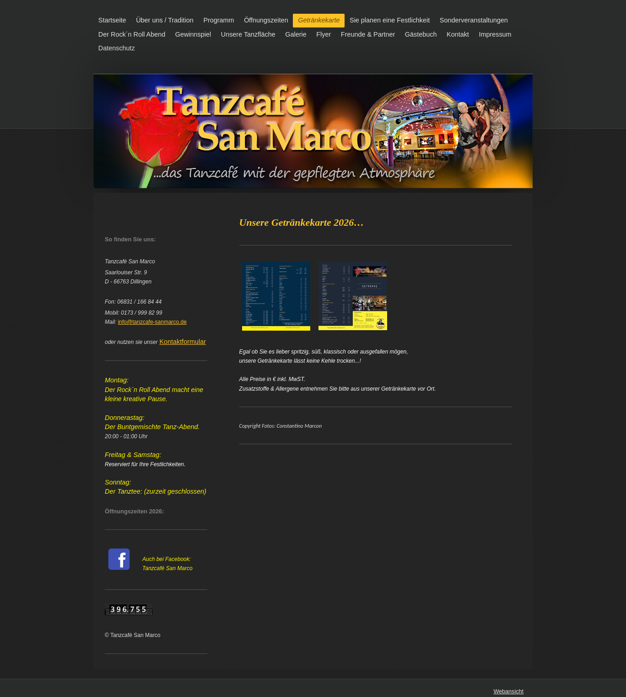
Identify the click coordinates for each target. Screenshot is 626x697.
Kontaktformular (182, 341)
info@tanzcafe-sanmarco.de (152, 322)
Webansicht (508, 691)
